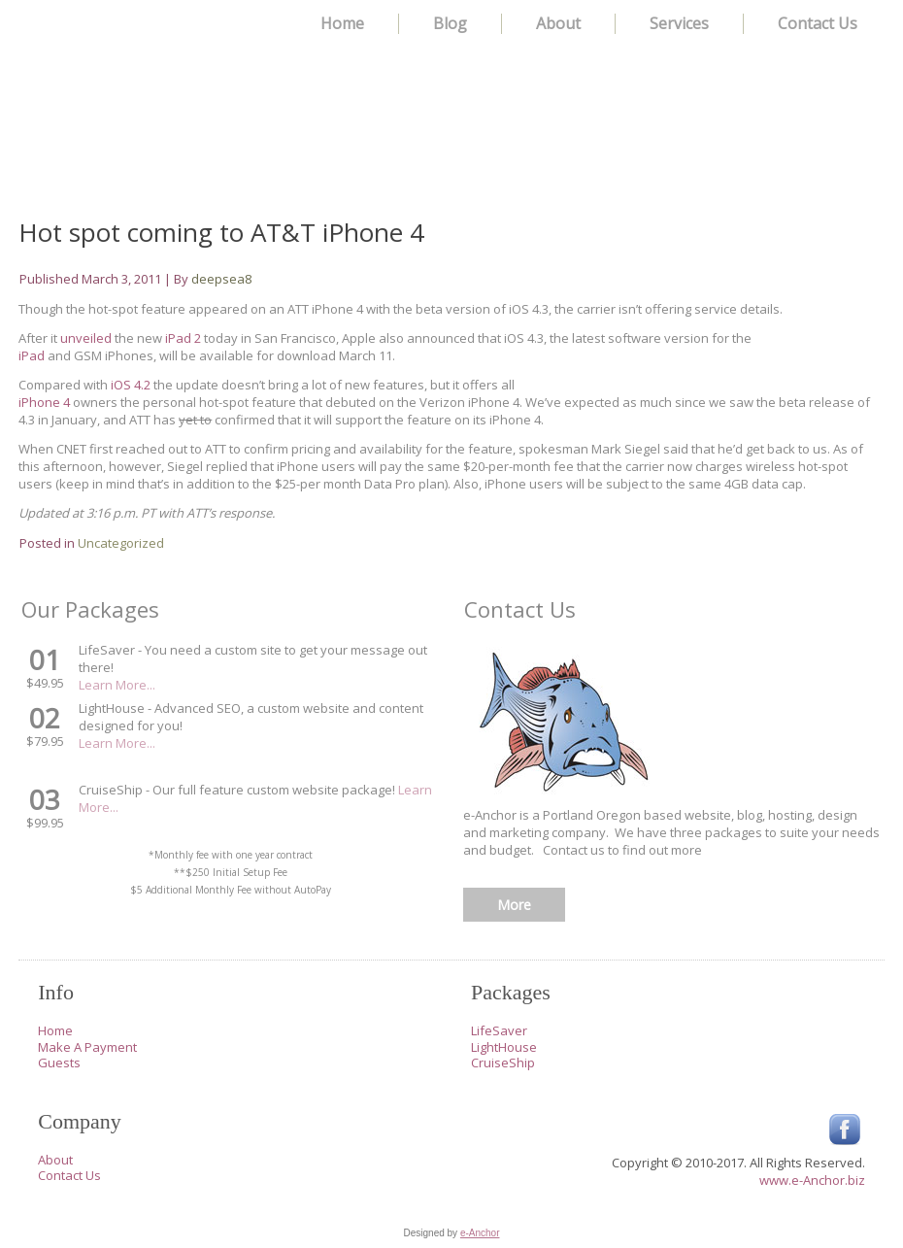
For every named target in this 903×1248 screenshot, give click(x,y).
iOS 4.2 (130, 384)
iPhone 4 (45, 402)
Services (679, 23)
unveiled (86, 338)
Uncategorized (121, 543)
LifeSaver (499, 1030)
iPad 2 (183, 338)
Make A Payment (87, 1047)
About (558, 23)
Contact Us (817, 23)
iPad (31, 355)
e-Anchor (480, 1233)
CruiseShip (503, 1062)
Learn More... (117, 684)
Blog (450, 23)
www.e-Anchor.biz (812, 1180)
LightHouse (504, 1047)
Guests (59, 1062)
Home (342, 23)
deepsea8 (221, 278)
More (514, 904)
